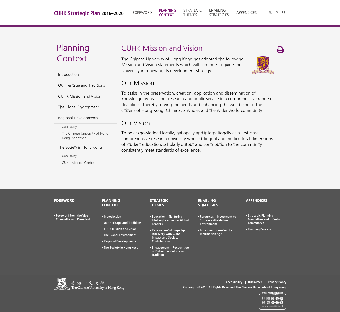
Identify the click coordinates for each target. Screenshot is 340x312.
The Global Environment (120, 235)
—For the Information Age (216, 232)
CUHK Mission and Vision (120, 229)
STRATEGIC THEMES (159, 202)
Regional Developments (120, 241)
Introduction (112, 217)
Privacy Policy (277, 282)
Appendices (246, 12)
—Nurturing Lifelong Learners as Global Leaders (170, 220)
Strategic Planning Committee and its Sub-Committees (264, 219)
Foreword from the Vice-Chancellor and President (73, 217)
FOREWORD (64, 200)
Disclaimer (255, 282)
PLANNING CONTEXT (111, 202)
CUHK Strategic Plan (89, 13)
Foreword (142, 12)
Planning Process (259, 229)
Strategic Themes (192, 12)
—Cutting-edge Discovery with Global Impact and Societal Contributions (169, 235)
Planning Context (167, 12)
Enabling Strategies (219, 12)
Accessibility (234, 282)
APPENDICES (256, 200)
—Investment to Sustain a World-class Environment (218, 220)
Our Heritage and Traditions (122, 223)
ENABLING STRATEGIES (208, 202)
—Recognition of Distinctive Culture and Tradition (170, 251)
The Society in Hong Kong (121, 248)
